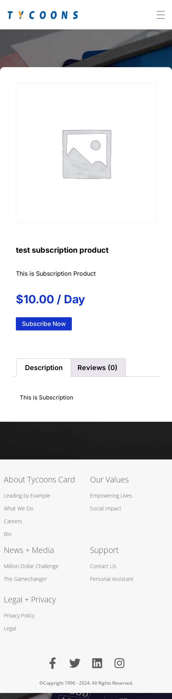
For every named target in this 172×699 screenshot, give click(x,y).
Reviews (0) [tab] (97, 368)
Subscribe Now (44, 323)
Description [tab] (44, 368)
